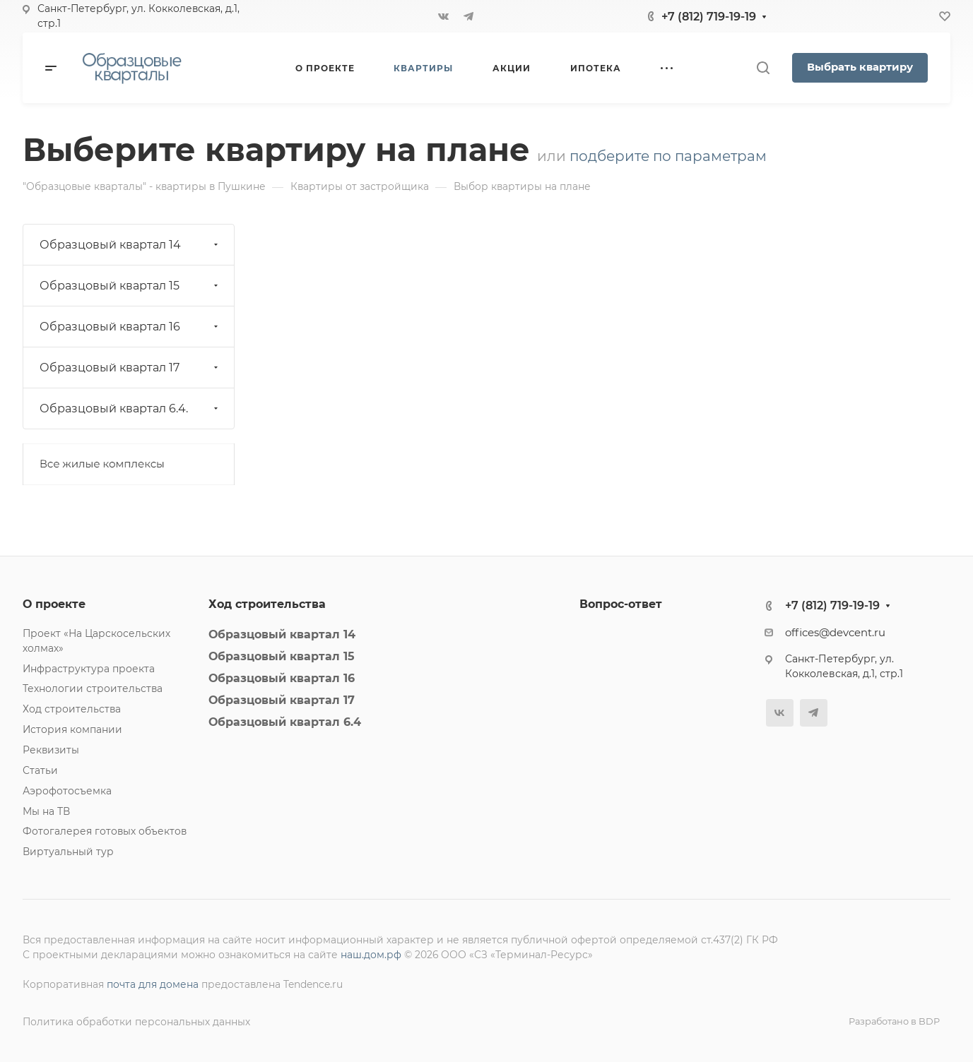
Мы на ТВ (46, 811)
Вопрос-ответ (620, 604)
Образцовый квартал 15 (130, 285)
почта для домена (153, 984)
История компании (72, 729)
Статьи (40, 770)
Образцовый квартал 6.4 (284, 722)
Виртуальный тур (68, 851)
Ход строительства (72, 709)
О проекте (54, 604)
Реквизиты (51, 750)
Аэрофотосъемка (67, 790)
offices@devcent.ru (835, 632)
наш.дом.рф (371, 954)
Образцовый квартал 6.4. (130, 408)
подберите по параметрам (668, 156)
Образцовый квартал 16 (130, 326)
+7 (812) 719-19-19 (708, 16)
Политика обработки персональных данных (136, 1021)
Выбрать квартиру (860, 67)
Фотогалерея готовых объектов (105, 831)
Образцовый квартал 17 (130, 367)
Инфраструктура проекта (89, 668)
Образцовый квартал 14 (130, 244)
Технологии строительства (93, 688)
